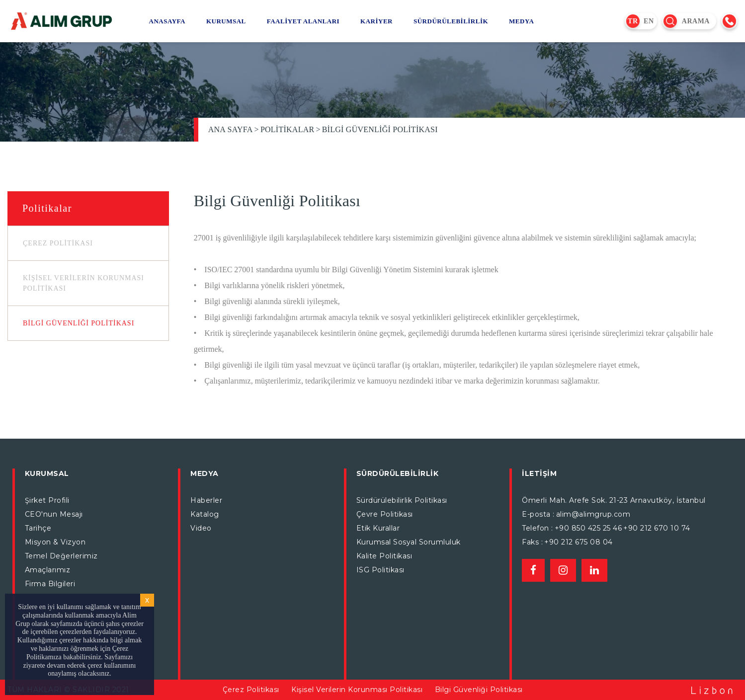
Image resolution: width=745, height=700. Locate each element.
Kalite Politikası (384, 555)
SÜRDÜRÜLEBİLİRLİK (451, 21)
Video (201, 528)
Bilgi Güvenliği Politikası (380, 129)
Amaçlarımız (48, 569)
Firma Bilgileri (50, 583)
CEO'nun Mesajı (54, 514)
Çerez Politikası (251, 689)
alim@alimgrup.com (593, 514)
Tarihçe (38, 528)
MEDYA (521, 21)
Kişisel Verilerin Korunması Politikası (356, 689)
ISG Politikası (380, 569)
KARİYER (376, 21)
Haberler (206, 500)
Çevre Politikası (384, 514)
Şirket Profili (47, 500)
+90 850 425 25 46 (588, 528)
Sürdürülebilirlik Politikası (401, 500)
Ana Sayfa (230, 129)
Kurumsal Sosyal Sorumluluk (408, 542)
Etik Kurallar (378, 528)
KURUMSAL (226, 21)
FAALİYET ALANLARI (303, 21)
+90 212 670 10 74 (656, 528)
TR (633, 21)
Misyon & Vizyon (55, 542)
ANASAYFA (167, 21)
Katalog (204, 514)
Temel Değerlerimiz (61, 555)
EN (649, 21)
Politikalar (287, 129)
